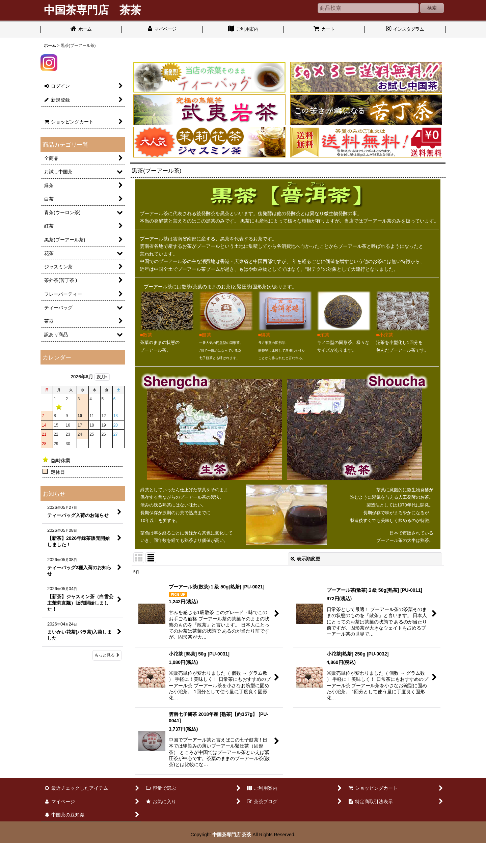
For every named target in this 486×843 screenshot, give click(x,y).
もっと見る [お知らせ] (106, 655)
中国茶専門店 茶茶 (231, 834)
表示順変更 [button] (305, 558)
